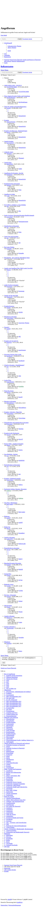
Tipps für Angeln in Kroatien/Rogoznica (15, 106)
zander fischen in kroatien (11, 285)
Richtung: (9, 659)
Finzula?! (6, 327)
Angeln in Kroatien (9, 537)
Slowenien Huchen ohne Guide (12, 354)
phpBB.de (19, 902)
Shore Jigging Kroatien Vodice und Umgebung (17, 96)
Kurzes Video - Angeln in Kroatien (13, 443)
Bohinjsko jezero (9, 584)
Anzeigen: (9, 657)
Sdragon (9, 185)
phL (20, 336)
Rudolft (9, 565)
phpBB (9, 899)
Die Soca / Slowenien (10, 595)
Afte (20, 376)
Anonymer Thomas (24, 323)
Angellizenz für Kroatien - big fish (13, 173)
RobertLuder (22, 543)
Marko (8, 445)
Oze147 (9, 434)
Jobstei (20, 601)
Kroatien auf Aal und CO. (11, 341)
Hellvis (21, 484)
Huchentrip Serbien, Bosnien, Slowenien (15, 489)
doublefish (21, 460)
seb (7, 227)
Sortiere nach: (26, 657)
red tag (8, 549)
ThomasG (9, 153)
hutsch (8, 132)
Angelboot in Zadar (9, 194)
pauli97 (9, 329)
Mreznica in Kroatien (10, 401)
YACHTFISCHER (11, 87)
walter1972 (10, 539)
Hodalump (9, 174)
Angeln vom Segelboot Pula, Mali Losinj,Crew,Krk (18, 268)
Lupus (20, 622)
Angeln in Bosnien (9, 616)
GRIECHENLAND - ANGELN (13, 85)
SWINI (8, 307)
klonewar (9, 342)
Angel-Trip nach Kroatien (11, 236)
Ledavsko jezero (8, 152)
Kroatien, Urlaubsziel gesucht (12, 478)
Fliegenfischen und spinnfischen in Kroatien (16, 422)
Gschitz (9, 586)
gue (8, 366)
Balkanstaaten (7, 66)
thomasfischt (22, 116)
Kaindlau (21, 386)
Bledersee (7, 516)
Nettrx (20, 651)
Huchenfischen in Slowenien (12, 465)
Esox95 (9, 108)
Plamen (9, 270)
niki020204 (10, 164)
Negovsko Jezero (9, 391)
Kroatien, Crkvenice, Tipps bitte (13, 412)
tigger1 (20, 559)
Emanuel (9, 643)
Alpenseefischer (10, 122)
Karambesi (22, 533)
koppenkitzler (10, 382)
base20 (8, 392)
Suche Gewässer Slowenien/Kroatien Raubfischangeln (19, 215)
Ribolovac (9, 617)
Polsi (20, 190)
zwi (8, 456)
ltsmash (9, 596)
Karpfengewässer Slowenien (12, 183)
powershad (9, 217)
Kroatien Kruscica (9, 306)
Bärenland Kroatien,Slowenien (12, 563)
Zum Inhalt (4, 35)
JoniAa (20, 450)
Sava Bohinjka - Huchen (11, 454)
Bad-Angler (10, 504)
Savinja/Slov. (7, 574)
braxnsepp (9, 286)
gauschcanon (22, 350)
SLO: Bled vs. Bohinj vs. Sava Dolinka (15, 205)
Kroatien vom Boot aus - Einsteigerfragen (15, 131)
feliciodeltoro (10, 403)
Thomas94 (9, 297)
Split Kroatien (8, 605)
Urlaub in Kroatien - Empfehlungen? (14, 365)
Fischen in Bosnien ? (10, 626)
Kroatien (6, 120)
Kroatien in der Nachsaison (11, 433)
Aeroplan (21, 637)
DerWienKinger (11, 97)
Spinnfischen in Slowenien (11, 226)
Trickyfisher (10, 318)
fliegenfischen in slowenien (11, 548)
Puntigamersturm (23, 221)
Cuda (8, 196)
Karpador (9, 248)
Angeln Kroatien (8, 141)
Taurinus (21, 428)
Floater (8, 575)
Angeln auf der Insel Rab (11, 295)
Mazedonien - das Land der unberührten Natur (17, 257)
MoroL (8, 528)
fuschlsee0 (9, 356)
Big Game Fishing (9, 247)
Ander (20, 168)
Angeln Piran (7, 162)
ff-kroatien (9, 424)
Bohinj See (7, 527)
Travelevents (10, 628)
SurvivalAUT (10, 143)
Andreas (8, 490)
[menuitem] (14, 46)
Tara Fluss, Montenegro (10, 502)
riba (8, 206)
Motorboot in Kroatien (10, 316)
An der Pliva (7, 380)
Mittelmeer (7, 642)
